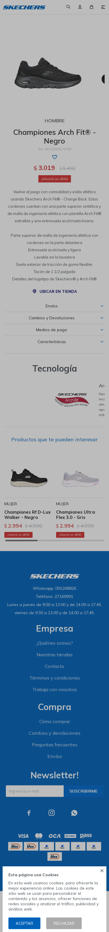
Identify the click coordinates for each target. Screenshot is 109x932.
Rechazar (63, 923)
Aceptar (24, 923)
